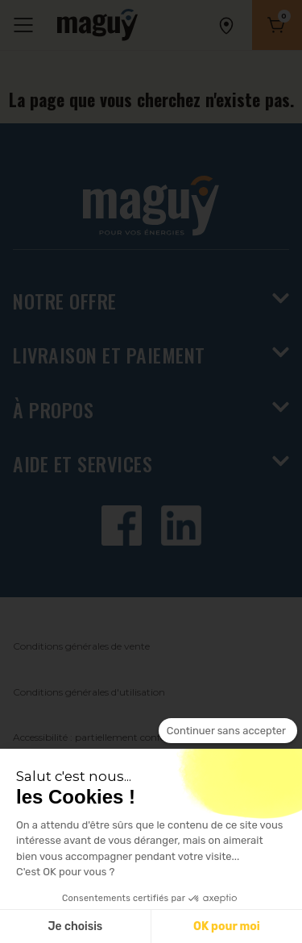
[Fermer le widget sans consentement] (228, 731)
